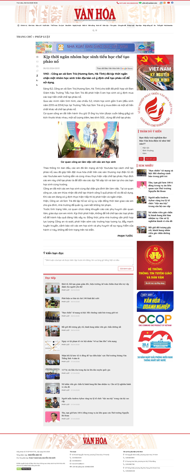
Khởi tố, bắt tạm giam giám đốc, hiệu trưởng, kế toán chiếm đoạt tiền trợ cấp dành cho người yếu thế (95, 285)
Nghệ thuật (77, 25)
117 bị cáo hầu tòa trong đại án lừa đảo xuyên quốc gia (86, 369)
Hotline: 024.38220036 (127, 3)
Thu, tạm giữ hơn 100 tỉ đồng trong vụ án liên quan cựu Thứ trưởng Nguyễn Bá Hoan (95, 414)
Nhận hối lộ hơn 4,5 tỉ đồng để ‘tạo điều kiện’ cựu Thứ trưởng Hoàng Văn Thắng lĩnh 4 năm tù (94, 357)
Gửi (141, 159)
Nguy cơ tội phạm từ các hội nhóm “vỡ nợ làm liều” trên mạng (89, 341)
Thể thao (54, 25)
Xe (155, 25)
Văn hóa (31, 25)
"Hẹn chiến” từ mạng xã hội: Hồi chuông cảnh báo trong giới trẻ (90, 312)
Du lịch (61, 25)
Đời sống (91, 25)
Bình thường (147, 150)
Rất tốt (145, 148)
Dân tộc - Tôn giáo (110, 25)
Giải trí (84, 25)
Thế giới (160, 25)
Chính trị (24, 25)
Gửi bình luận (125, 268)
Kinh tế (98, 25)
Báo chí (38, 25)
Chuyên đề (122, 25)
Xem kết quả (150, 159)
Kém (143, 153)
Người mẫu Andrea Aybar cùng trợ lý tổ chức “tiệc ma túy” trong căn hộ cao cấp (95, 400)
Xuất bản (46, 25)
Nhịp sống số (147, 25)
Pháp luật (131, 25)
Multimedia (168, 25)
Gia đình (68, 25)
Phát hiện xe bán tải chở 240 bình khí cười (80, 298)
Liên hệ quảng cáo (148, 3)
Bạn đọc (139, 25)
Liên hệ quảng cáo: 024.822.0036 (82, 467)
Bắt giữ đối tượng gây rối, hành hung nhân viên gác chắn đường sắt (91, 326)
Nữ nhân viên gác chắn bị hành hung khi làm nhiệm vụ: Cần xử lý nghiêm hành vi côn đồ (96, 385)
